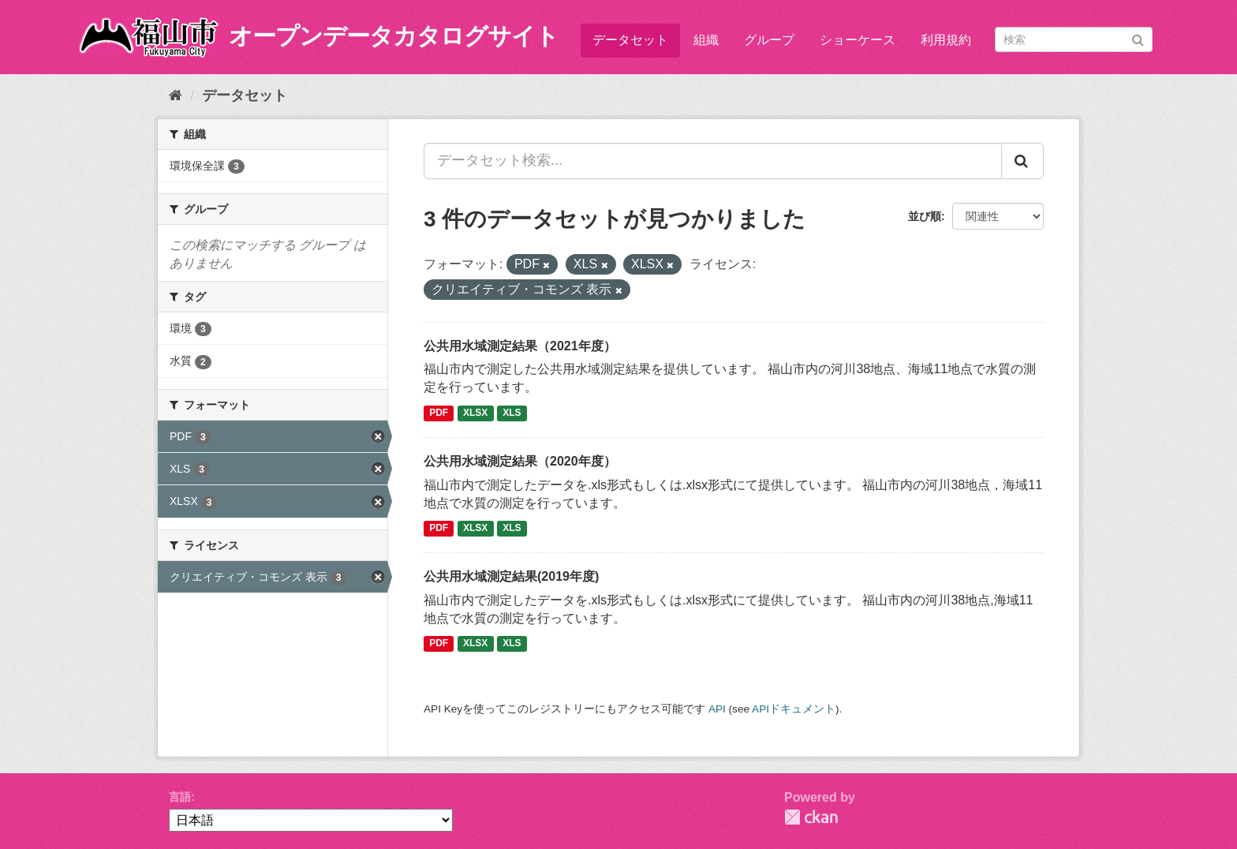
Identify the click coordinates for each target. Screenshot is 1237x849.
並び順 (924, 216)
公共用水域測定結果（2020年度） (520, 461)
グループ (769, 40)
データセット (630, 40)
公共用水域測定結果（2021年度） (520, 346)
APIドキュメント (793, 709)
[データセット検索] (1074, 39)
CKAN (811, 817)
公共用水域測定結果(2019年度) (511, 576)
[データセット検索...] (713, 161)
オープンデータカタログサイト (394, 36)
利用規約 (946, 40)
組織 (706, 40)
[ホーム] (175, 95)
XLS (512, 412)
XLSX (475, 412)
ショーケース (857, 40)
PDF (438, 412)
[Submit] (1138, 38)
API (717, 709)
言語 (180, 797)
